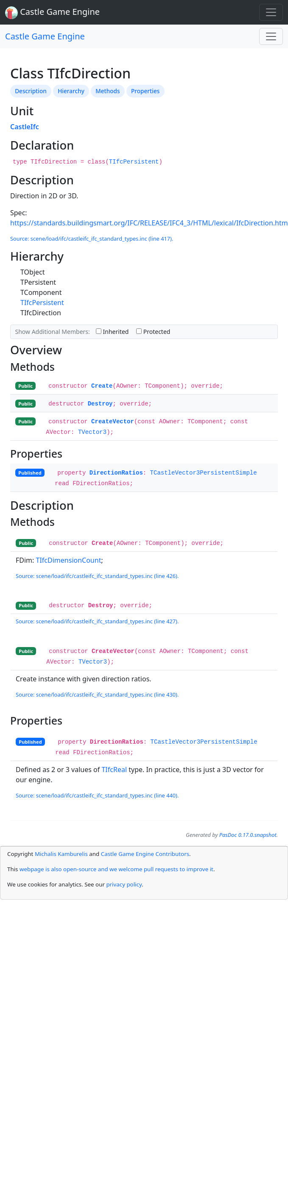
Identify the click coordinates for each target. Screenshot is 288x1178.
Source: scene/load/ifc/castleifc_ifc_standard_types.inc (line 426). (97, 576)
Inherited (112, 332)
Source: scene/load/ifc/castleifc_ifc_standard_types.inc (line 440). (97, 795)
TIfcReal (114, 769)
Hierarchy (71, 91)
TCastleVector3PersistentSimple (203, 473)
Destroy (100, 403)
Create (101, 386)
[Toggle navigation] (271, 12)
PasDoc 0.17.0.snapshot (248, 835)
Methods (107, 91)
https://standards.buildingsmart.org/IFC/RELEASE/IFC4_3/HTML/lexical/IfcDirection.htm (149, 223)
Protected (153, 332)
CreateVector (112, 421)
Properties (145, 91)
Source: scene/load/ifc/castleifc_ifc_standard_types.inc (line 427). (97, 621)
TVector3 (92, 432)
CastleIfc (24, 126)
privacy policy (124, 884)
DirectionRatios (116, 473)
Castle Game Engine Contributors (145, 854)
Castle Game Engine (45, 36)
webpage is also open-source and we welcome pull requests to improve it (116, 869)
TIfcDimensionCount (68, 560)
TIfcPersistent (134, 161)
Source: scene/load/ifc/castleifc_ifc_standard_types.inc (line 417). (91, 238)
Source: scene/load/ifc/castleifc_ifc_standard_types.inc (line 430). (97, 694)
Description (31, 91)
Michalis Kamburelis (61, 854)
